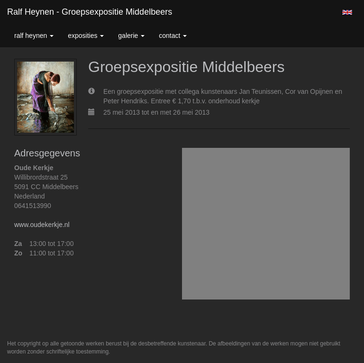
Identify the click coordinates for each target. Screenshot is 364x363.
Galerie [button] (131, 35)
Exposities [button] (86, 35)
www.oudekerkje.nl (42, 224)
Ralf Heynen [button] (34, 35)
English (347, 12)
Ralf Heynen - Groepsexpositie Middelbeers (89, 12)
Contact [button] (173, 35)
